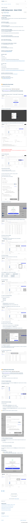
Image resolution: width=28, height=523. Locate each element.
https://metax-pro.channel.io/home (6, 78)
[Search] (21, 4)
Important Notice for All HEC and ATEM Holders (7, 507)
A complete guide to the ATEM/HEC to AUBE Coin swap (8, 504)
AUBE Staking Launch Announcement (6, 508)
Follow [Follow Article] (25, 12)
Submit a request (17, 498)
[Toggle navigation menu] (25, 1)
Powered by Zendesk (24, 522)
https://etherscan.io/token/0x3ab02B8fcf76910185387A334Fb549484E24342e (14, 70)
